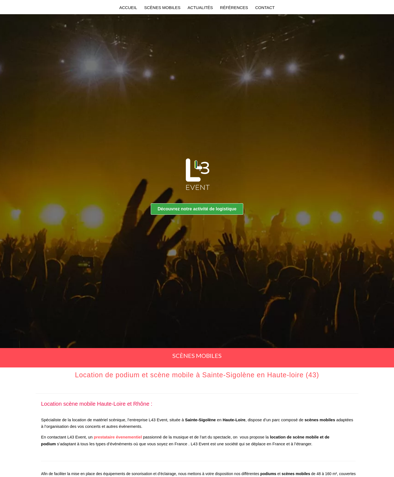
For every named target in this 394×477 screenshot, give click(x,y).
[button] (197, 209)
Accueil (128, 7)
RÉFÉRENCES (234, 7)
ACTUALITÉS (200, 7)
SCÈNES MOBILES (162, 7)
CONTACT (265, 7)
